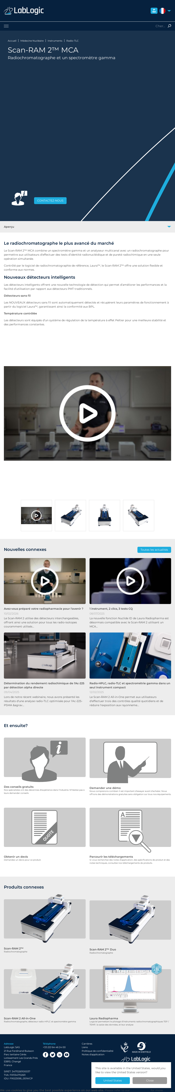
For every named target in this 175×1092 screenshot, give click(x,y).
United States (112, 1080)
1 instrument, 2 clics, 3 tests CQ (111, 608)
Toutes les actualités (154, 549)
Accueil (12, 40)
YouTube (66, 1050)
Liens (85, 1042)
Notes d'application (93, 1049)
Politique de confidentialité (97, 1046)
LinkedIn (59, 1050)
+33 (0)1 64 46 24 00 (54, 1042)
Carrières (87, 1039)
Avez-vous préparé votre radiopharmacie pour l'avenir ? (43, 608)
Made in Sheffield (141, 1043)
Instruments (55, 40)
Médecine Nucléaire (32, 40)
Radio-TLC (72, 40)
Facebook (45, 1050)
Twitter (52, 1050)
